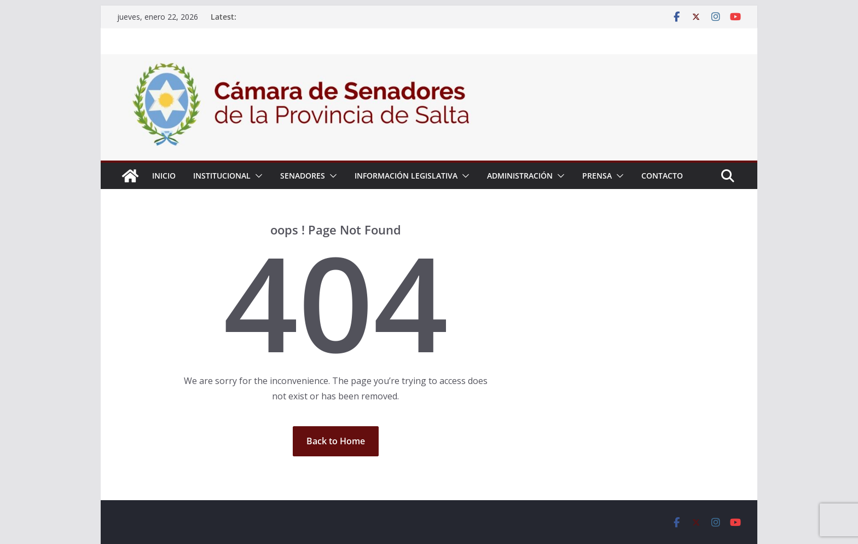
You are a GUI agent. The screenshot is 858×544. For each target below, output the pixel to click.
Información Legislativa (406, 175)
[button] (257, 176)
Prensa (597, 175)
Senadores (302, 175)
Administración (520, 175)
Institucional (222, 175)
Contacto (662, 175)
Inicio (164, 175)
